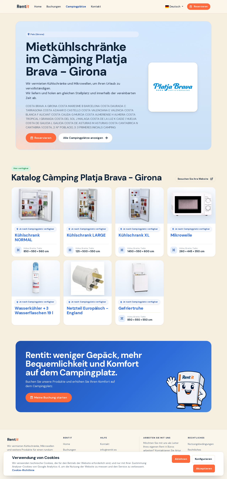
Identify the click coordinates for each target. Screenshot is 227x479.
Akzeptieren (204, 468)
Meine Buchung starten (48, 397)
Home (37, 6)
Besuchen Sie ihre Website (195, 178)
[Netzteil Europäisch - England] (87, 278)
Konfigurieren (203, 459)
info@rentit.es (108, 449)
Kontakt (96, 6)
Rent (23, 6)
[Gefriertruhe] (139, 278)
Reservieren (199, 6)
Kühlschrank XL (133, 235)
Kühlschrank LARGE (86, 235)
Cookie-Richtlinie (23, 470)
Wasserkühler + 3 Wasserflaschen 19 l (34, 310)
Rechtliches (194, 449)
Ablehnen (181, 459)
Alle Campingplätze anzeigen (85, 138)
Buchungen (53, 6)
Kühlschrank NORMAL (27, 237)
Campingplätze (76, 6)
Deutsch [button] (173, 6)
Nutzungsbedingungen (201, 444)
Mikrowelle (181, 235)
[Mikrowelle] (191, 205)
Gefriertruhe (130, 308)
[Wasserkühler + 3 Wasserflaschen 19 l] (36, 278)
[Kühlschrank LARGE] (87, 205)
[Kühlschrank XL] (139, 205)
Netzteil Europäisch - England (87, 310)
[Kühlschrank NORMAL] (36, 205)
